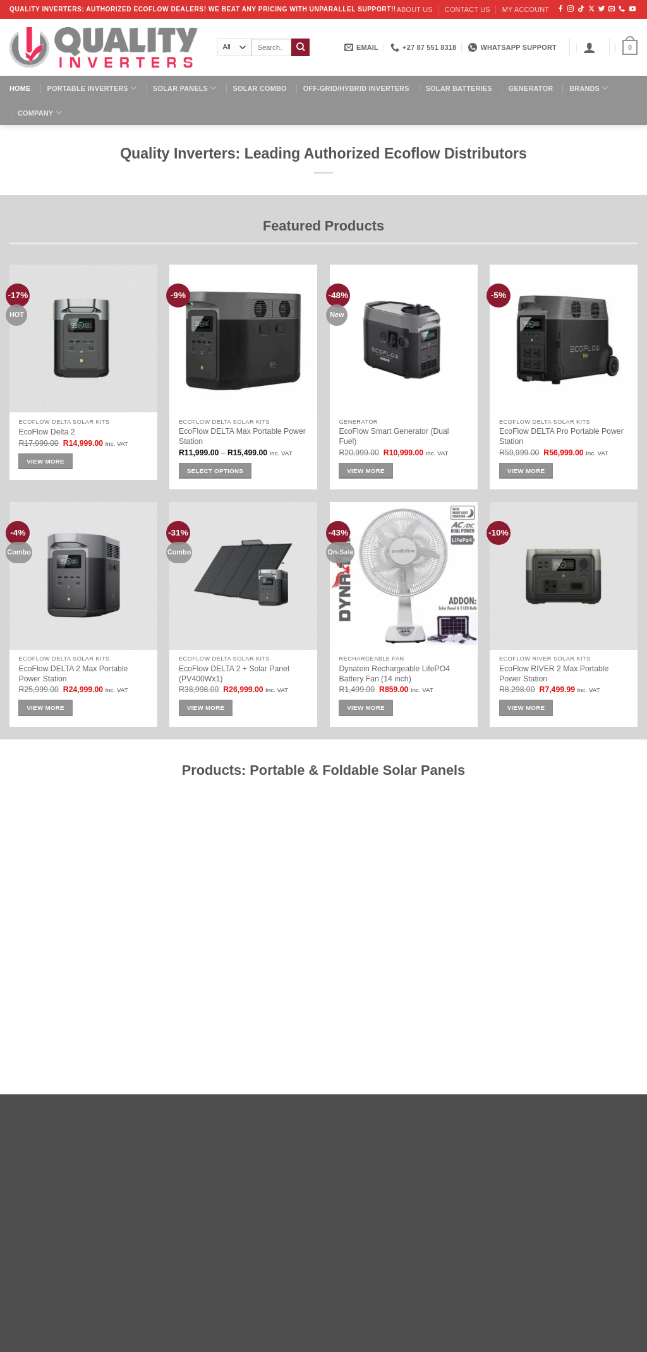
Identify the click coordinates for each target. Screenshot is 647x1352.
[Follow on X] (591, 9)
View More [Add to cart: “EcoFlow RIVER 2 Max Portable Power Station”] (526, 707)
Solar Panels (184, 88)
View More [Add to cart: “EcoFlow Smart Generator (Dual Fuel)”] (366, 470)
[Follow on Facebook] (560, 9)
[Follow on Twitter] (601, 9)
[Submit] (300, 48)
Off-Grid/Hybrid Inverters (356, 88)
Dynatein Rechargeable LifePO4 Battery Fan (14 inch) (394, 673)
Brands (588, 88)
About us (415, 9)
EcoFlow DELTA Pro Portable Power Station (561, 436)
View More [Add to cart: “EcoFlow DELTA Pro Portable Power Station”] (526, 470)
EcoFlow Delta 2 (46, 432)
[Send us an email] (611, 9)
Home (20, 88)
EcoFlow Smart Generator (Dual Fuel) (394, 436)
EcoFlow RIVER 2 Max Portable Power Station (553, 673)
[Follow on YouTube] (632, 9)
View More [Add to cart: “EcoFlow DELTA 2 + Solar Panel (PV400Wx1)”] (206, 707)
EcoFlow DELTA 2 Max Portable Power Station (73, 673)
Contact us (467, 9)
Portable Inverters (92, 88)
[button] (589, 47)
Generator (531, 88)
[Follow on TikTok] (580, 9)
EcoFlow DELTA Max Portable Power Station (242, 436)
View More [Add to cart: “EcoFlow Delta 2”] (45, 461)
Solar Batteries (459, 88)
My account (525, 9)
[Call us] (622, 9)
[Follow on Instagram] (570, 9)
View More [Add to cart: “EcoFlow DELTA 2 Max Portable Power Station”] (45, 707)
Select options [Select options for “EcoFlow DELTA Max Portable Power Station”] (215, 470)
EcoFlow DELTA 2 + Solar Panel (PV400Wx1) (234, 673)
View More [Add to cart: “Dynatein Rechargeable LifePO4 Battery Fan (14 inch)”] (366, 707)
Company (40, 113)
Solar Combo (260, 88)
